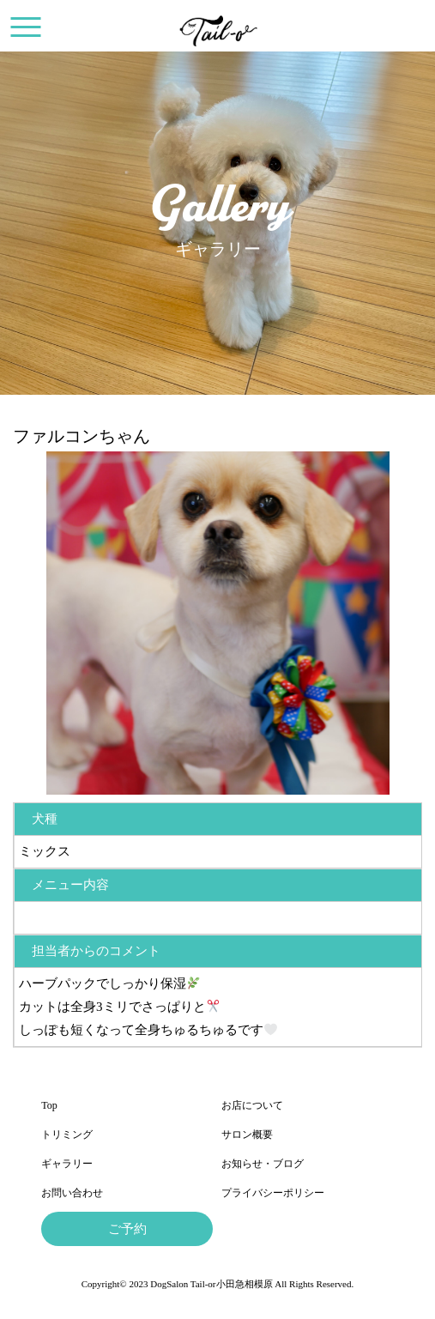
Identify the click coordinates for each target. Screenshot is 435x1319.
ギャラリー (67, 1164)
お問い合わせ (72, 1193)
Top (49, 1105)
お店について (252, 1105)
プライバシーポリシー (272, 1193)
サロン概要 (247, 1134)
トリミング (67, 1134)
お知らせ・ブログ (262, 1164)
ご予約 (127, 1229)
